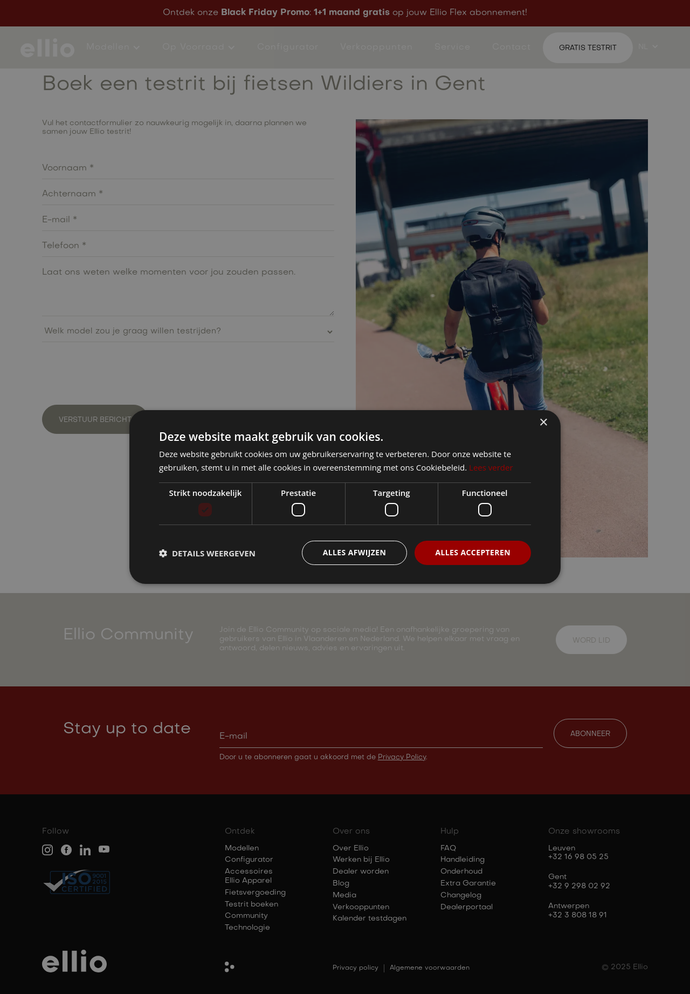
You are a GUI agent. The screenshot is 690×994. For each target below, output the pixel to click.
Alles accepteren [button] (472, 552)
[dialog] (345, 497)
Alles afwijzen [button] (355, 552)
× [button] (543, 423)
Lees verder (491, 467)
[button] (207, 553)
